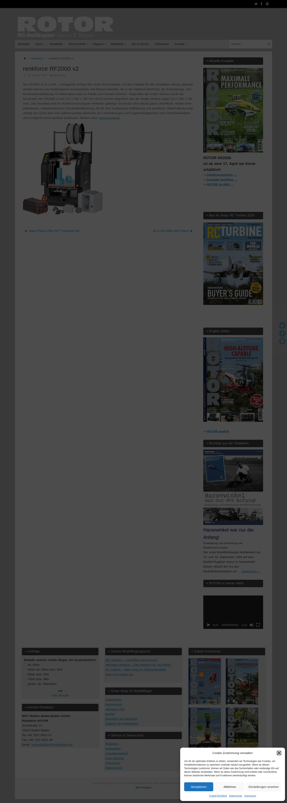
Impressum (250, 795)
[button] (279, 753)
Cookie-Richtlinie (218, 795)
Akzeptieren (198, 786)
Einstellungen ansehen (264, 786)
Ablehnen (229, 786)
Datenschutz (235, 795)
